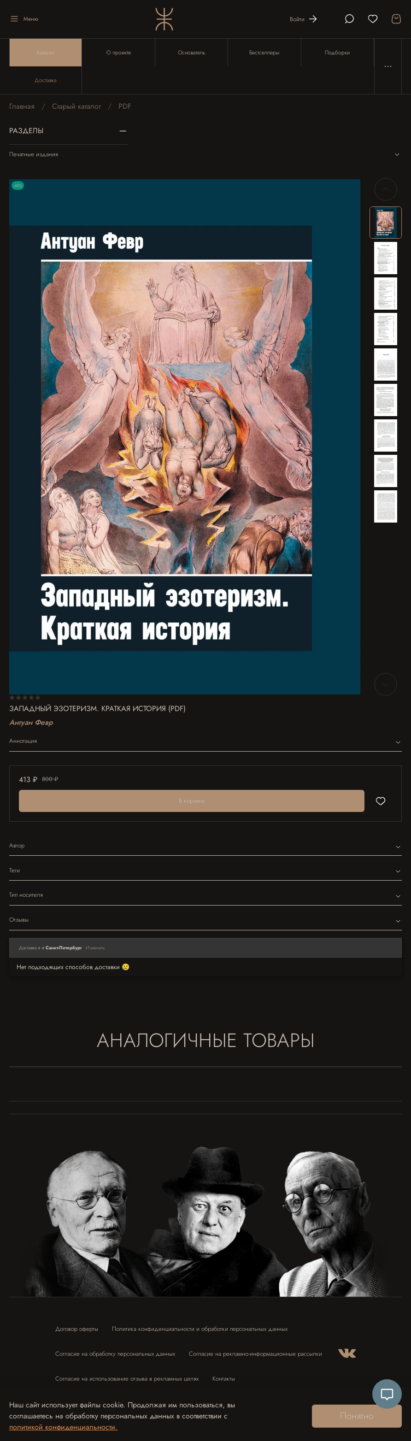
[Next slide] (385, 684)
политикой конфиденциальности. (63, 1427)
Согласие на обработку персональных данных (115, 1353)
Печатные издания (205, 154)
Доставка (46, 80)
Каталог (46, 52)
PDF (124, 106)
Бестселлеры (264, 52)
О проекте (118, 52)
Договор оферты (76, 1328)
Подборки (337, 52)
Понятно (357, 1416)
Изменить (95, 947)
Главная (22, 106)
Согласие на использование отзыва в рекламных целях (127, 1378)
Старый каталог (76, 106)
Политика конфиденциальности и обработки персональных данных (200, 1328)
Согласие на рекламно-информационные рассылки (255, 1353)
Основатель (191, 52)
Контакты (223, 1378)
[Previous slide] (385, 189)
